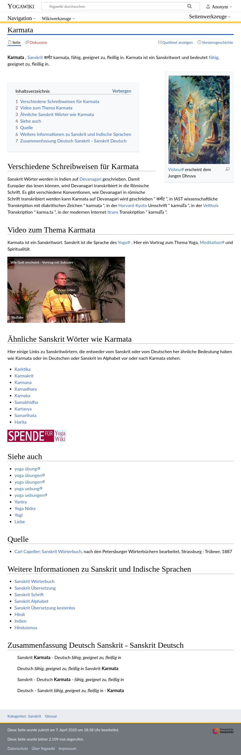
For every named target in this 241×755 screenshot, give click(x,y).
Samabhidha (26, 402)
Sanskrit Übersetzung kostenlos (44, 607)
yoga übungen (28, 475)
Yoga (122, 242)
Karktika (22, 369)
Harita (20, 422)
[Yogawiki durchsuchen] (120, 6)
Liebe (19, 521)
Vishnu (174, 169)
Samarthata (25, 415)
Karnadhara (25, 389)
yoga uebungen (29, 495)
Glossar (51, 716)
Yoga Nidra (25, 508)
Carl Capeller (26, 551)
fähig (213, 57)
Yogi (18, 515)
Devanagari (90, 179)
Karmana (23, 382)
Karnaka (22, 395)
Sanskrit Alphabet (31, 601)
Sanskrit (35, 57)
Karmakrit (24, 375)
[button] (66, 290)
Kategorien (16, 716)
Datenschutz (17, 748)
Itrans (112, 212)
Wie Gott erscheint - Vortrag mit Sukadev (41, 262)
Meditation (210, 242)
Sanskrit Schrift (29, 594)
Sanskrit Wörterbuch (62, 551)
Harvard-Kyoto (132, 205)
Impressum (67, 748)
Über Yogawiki (43, 748)
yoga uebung (26, 488)
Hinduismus (25, 627)
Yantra (20, 501)
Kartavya (23, 408)
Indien (20, 621)
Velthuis (210, 205)
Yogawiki (20, 6)
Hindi (19, 614)
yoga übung (25, 468)
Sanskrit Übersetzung (35, 588)
